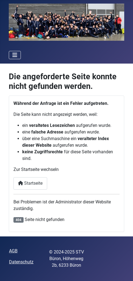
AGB (13, 250)
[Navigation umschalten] (15, 55)
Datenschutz (21, 261)
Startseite (30, 183)
